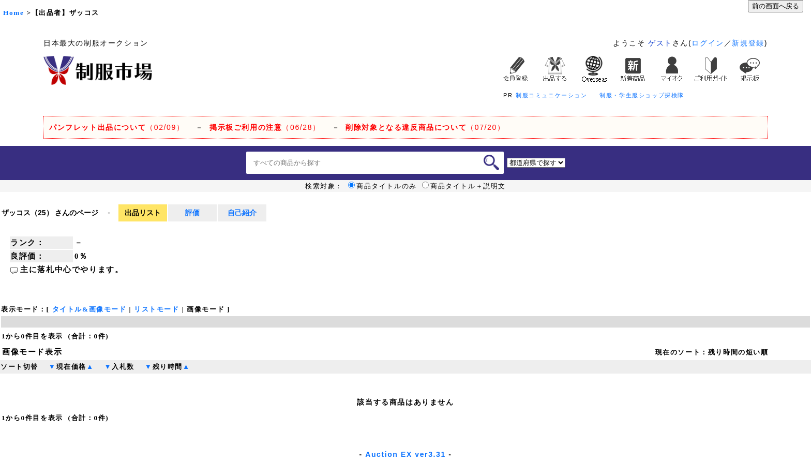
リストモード (156, 309)
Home (13, 13)
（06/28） (265, 127)
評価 (192, 213)
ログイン (708, 43)
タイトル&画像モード (89, 309)
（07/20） (425, 127)
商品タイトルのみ (382, 186)
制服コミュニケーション (552, 95)
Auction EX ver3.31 (405, 454)
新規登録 (748, 43)
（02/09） (116, 127)
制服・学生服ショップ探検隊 (641, 95)
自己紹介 (242, 213)
